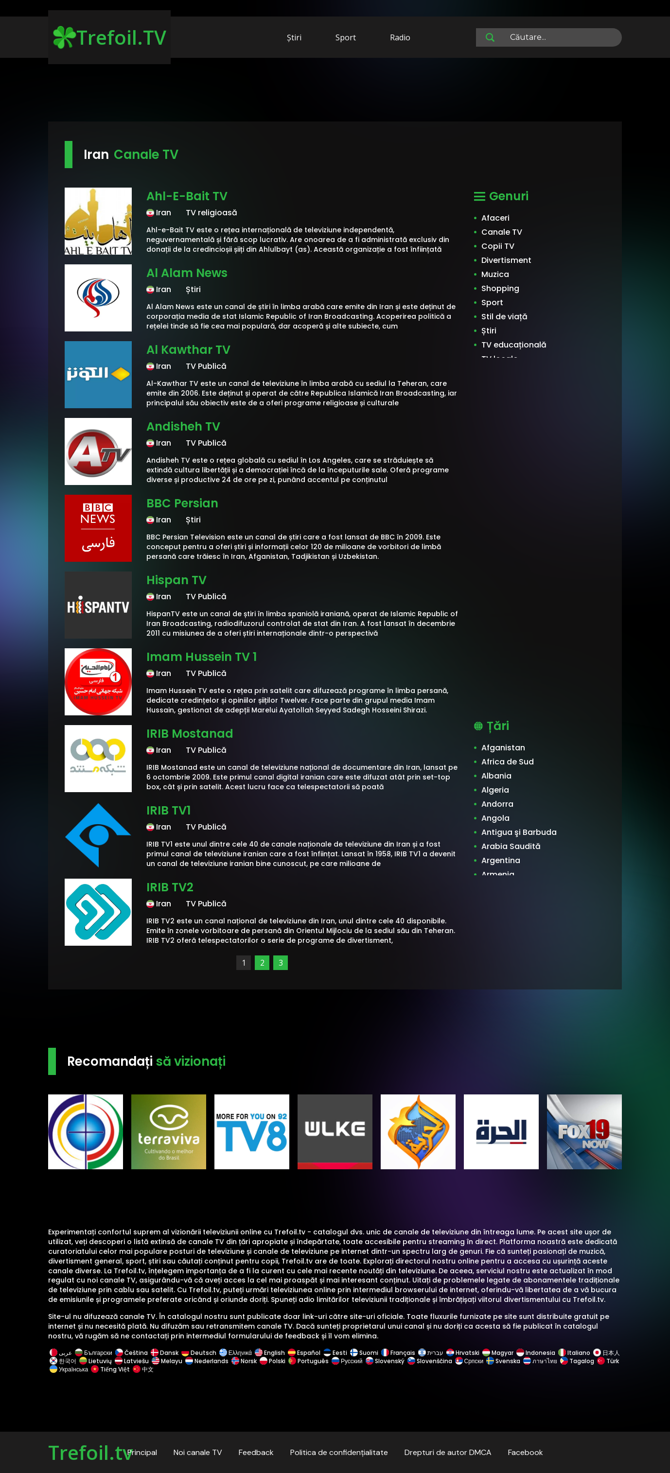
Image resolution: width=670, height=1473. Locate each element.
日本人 (606, 1353)
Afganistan (503, 747)
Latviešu (131, 1361)
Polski (272, 1361)
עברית (431, 1353)
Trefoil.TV (109, 37)
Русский (347, 1361)
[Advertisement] (335, 91)
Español (304, 1353)
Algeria (495, 790)
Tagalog (577, 1361)
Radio (400, 37)
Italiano (574, 1353)
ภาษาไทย (540, 1361)
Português (308, 1361)
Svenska (503, 1361)
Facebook (525, 1452)
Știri (294, 37)
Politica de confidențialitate (339, 1452)
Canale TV (501, 232)
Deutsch (199, 1353)
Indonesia (536, 1353)
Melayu (167, 1361)
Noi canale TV (198, 1452)
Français (398, 1353)
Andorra (497, 804)
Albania (496, 775)
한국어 (63, 1361)
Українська (68, 1369)
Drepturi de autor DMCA (448, 1452)
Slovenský (385, 1361)
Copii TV (497, 246)
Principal (142, 1452)
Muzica (495, 274)
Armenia (497, 874)
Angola (495, 818)
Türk (607, 1361)
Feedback (256, 1452)
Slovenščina (430, 1361)
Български (93, 1353)
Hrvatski (463, 1353)
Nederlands (207, 1361)
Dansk (164, 1353)
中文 (142, 1369)
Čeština (131, 1353)
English (269, 1353)
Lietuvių (95, 1361)
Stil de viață (504, 316)
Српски (469, 1361)
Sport (345, 37)
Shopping (500, 288)
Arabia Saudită (511, 846)
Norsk (244, 1361)
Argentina (500, 860)
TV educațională (514, 344)
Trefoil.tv (90, 1452)
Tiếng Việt (110, 1369)
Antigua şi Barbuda (519, 832)
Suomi (364, 1353)
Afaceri (495, 218)
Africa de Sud (507, 761)
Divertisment (506, 260)
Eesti (335, 1353)
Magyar (498, 1353)
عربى (60, 1353)
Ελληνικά (235, 1353)
